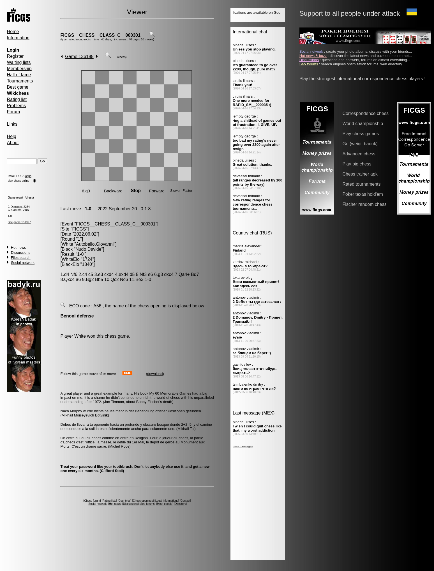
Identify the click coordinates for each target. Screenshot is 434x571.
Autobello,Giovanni (95, 244)
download (155, 374)
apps (28, 176)
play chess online (18, 180)
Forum (13, 111)
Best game (17, 87)
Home (13, 31)
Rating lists (109, 500)
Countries (125, 500)
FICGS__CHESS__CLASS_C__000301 (100, 35)
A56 (97, 305)
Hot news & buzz (313, 56)
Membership (19, 68)
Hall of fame (19, 74)
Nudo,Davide (88, 249)
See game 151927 (19, 222)
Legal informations (166, 500)
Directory (180, 503)
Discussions (20, 252)
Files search (21, 257)
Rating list (17, 99)
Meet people (164, 503)
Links (12, 124)
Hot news (18, 247)
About (13, 142)
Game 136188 (79, 56)
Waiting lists (19, 62)
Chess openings (143, 500)
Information (18, 37)
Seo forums (147, 503)
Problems (16, 105)
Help (11, 136)
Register (15, 56)
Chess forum (92, 500)
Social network (23, 263)
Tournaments (20, 81)
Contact (185, 500)
